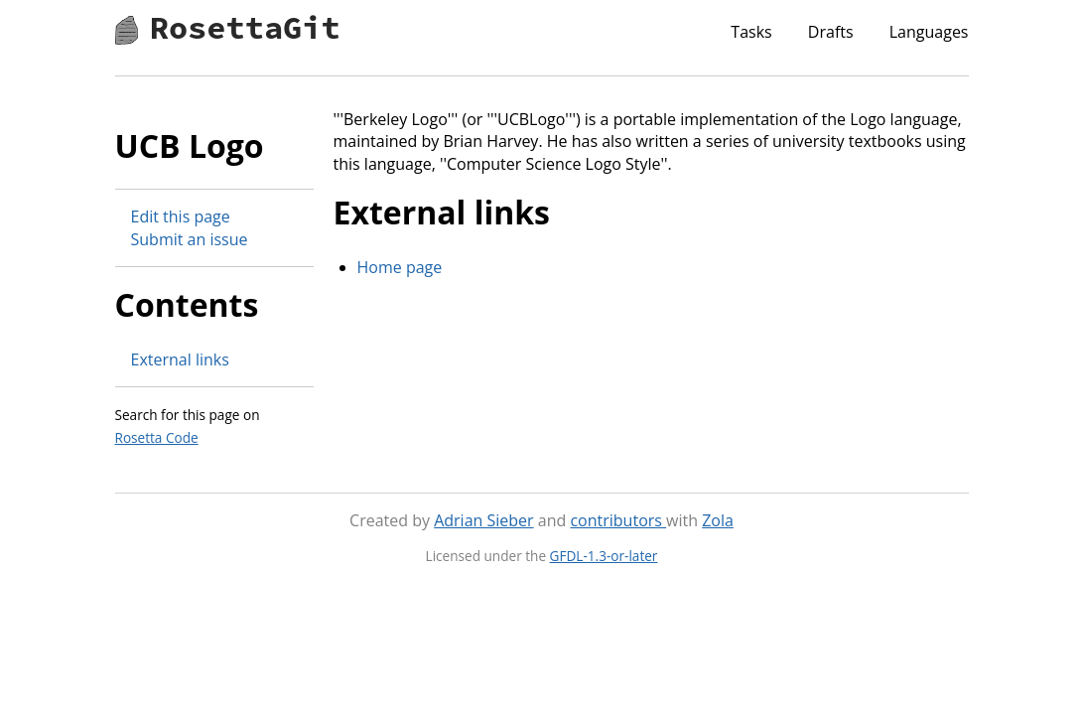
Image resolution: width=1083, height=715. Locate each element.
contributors (618, 520)
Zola (718, 520)
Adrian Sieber (483, 520)
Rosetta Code (157, 437)
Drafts (831, 32)
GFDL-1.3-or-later (604, 555)
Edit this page (180, 216)
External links (180, 359)
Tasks (751, 32)
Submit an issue (189, 239)
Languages (929, 32)
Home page (400, 267)
